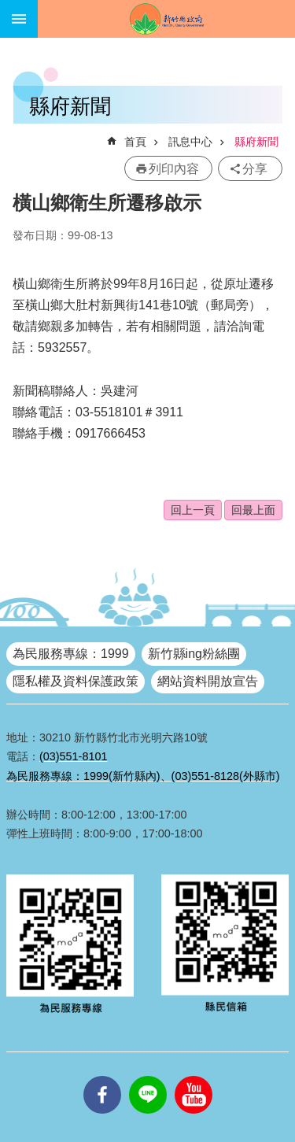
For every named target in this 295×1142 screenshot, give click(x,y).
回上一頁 (193, 510)
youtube (193, 1076)
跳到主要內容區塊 (8, 8)
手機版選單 (19, 19)
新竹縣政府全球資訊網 (166, 19)
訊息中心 (190, 141)
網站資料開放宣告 (207, 681)
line (148, 1076)
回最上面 (253, 510)
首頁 (135, 141)
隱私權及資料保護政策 (75, 681)
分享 (254, 169)
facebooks (102, 1076)
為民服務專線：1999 (71, 653)
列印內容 (174, 169)
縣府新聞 (256, 141)
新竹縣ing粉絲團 (194, 653)
